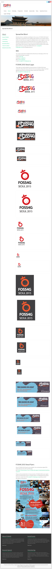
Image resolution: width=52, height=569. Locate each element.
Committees (4, 39)
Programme (20, 10)
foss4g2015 (22, 58)
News (37, 10)
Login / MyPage (7, 13)
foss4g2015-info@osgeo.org (25, 60)
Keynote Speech (7, 550)
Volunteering (5, 41)
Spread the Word (5, 43)
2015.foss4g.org (21, 59)
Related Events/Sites (6, 47)
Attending (14, 10)
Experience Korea (43, 10)
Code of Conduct (5, 45)
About (9, 10)
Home (5, 10)
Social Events (31, 536)
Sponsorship (31, 10)
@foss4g (21, 56)
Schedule (26, 10)
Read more (4, 545)
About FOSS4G (5, 37)
